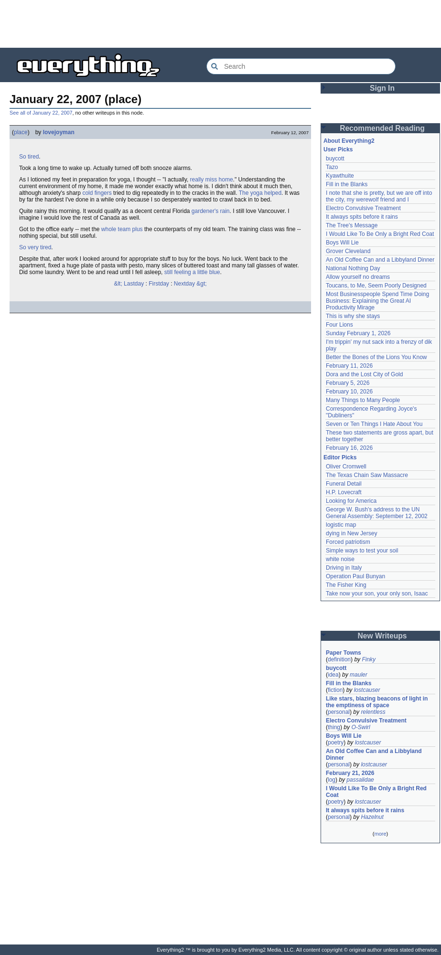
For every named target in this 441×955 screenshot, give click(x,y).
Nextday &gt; (190, 283)
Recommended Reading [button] (382, 128)
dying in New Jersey (351, 533)
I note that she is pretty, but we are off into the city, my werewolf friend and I (379, 196)
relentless (373, 712)
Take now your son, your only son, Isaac (377, 593)
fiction (335, 690)
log (331, 779)
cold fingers (96, 193)
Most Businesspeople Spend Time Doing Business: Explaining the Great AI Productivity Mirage (377, 301)
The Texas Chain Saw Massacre (367, 475)
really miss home (211, 179)
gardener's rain (211, 211)
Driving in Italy (344, 567)
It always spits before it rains (362, 216)
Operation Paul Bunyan (355, 576)
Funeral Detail (344, 483)
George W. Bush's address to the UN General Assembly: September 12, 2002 (377, 513)
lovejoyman (59, 132)
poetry (336, 742)
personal (339, 712)
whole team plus (122, 229)
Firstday (159, 283)
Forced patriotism (348, 542)
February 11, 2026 (349, 365)
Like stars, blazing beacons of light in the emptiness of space (377, 702)
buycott (335, 158)
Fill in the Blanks (346, 184)
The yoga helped (260, 193)
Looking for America (351, 501)
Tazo (332, 167)
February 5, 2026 (347, 383)
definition (339, 659)
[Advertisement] (221, 23)
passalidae (360, 779)
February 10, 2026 (349, 391)
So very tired (35, 247)
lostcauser (367, 690)
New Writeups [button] (382, 636)
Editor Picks (339, 457)
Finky (369, 659)
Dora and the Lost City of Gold (364, 374)
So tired (29, 156)
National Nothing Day (353, 268)
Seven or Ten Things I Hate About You (374, 424)
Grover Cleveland (348, 251)
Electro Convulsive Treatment (363, 208)
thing (334, 727)
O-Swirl (360, 727)
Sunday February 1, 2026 (358, 333)
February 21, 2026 (350, 773)
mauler (358, 674)
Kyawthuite (340, 175)
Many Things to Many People (363, 400)
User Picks (338, 149)
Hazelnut (372, 817)
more (380, 834)
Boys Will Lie (342, 242)
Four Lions (339, 324)
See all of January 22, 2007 (41, 113)
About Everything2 (349, 141)
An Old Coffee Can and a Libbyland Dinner (380, 259)
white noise (340, 559)
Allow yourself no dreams (358, 277)
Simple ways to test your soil (362, 550)
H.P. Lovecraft (343, 492)
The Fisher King (346, 585)
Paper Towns (343, 652)
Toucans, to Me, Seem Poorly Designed (376, 285)
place (21, 132)
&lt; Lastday (129, 283)
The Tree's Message (351, 225)
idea (333, 674)
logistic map (341, 524)
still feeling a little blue (192, 272)
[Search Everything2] (301, 66)
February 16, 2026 (349, 448)
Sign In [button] (382, 88)
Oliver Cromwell (346, 466)
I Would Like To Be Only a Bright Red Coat (380, 234)
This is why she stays (353, 316)
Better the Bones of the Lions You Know (376, 357)
